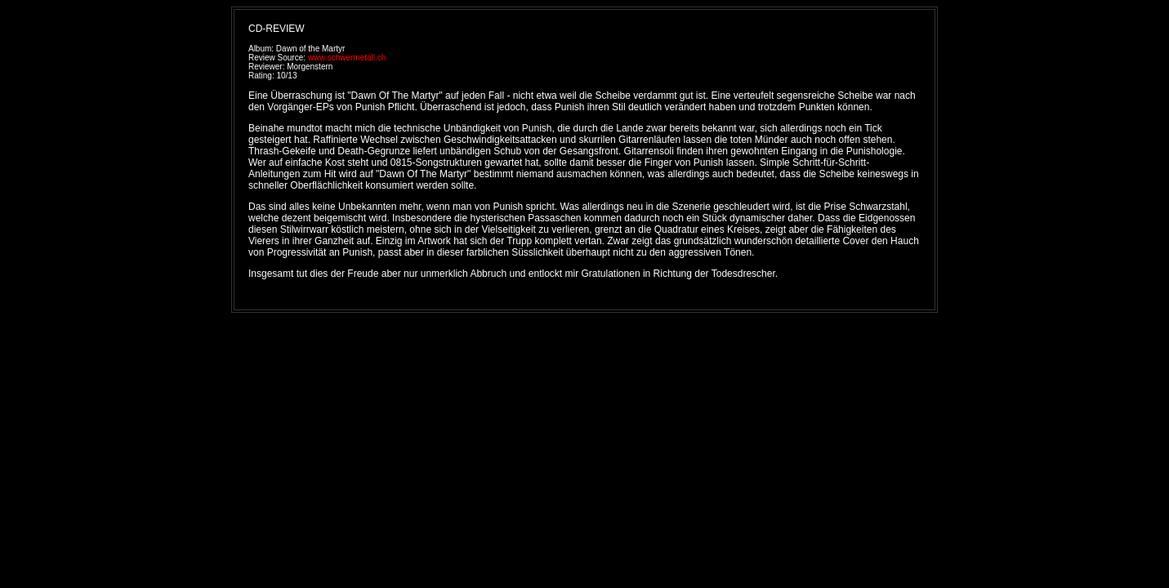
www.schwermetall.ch (347, 57)
